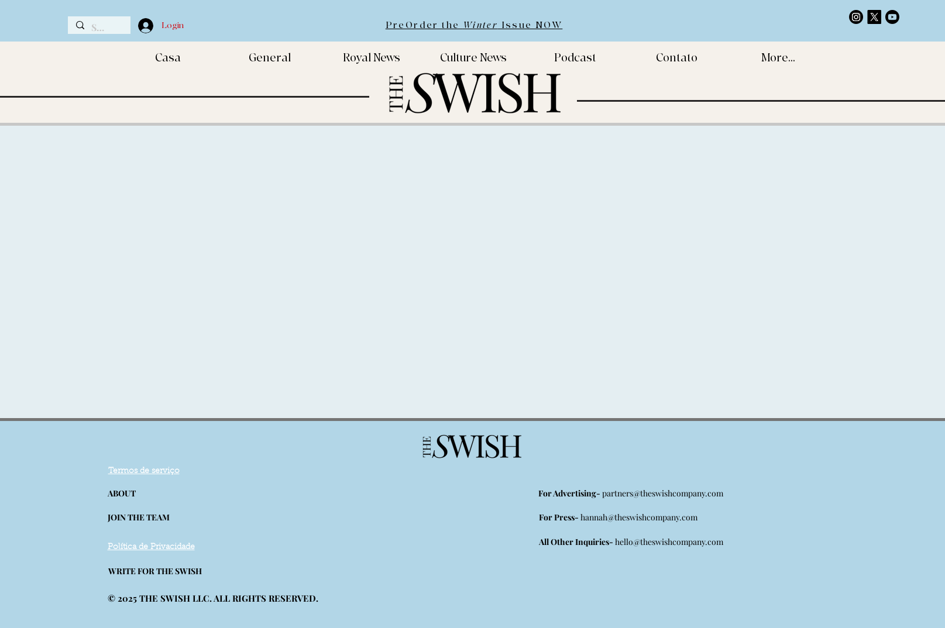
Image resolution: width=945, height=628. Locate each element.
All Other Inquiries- (577, 541)
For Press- (559, 517)
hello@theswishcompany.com (669, 541)
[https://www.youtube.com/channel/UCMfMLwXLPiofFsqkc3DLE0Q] (892, 17)
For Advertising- (570, 493)
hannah (593, 517)
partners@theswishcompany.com (662, 493)
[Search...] (98, 27)
